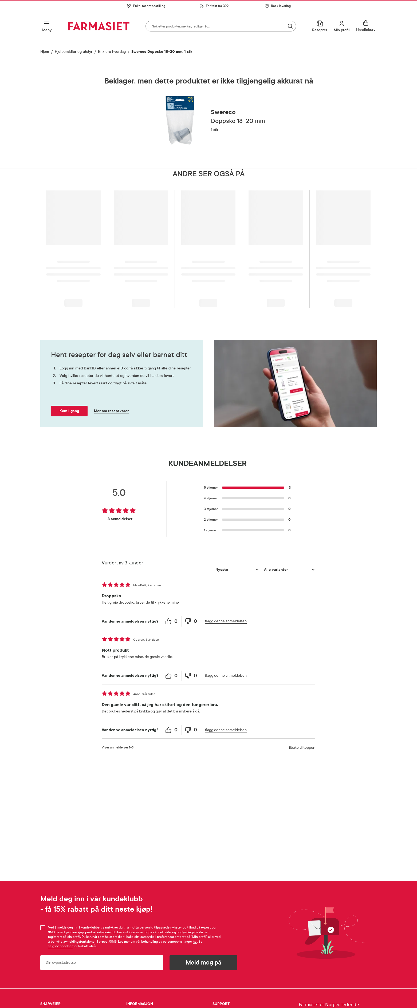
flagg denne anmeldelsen (226, 621)
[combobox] (220, 26)
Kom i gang (69, 410)
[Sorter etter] (236, 569)
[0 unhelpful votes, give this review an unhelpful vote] (191, 621)
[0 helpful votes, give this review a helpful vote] (172, 621)
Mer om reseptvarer (111, 410)
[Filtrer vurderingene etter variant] (288, 569)
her (195, 941)
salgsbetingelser (60, 946)
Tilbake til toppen (301, 747)
